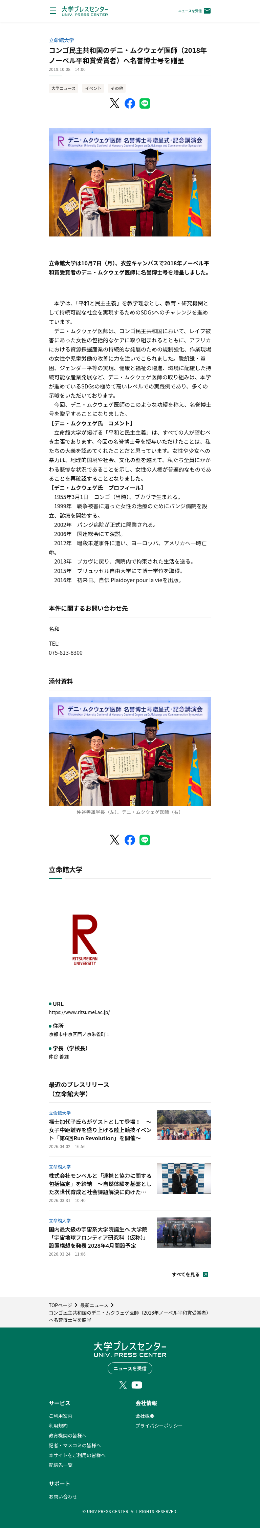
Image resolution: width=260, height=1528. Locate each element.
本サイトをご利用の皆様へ (77, 1455)
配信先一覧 (60, 1465)
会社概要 (144, 1415)
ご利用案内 (60, 1415)
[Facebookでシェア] (130, 103)
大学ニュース (63, 88)
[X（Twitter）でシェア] (115, 103)
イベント (93, 88)
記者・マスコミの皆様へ (75, 1445)
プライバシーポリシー (159, 1425)
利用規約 (58, 1425)
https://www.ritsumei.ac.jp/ (79, 1012)
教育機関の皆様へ (68, 1435)
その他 (117, 88)
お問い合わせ (63, 1496)
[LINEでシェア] (144, 103)
